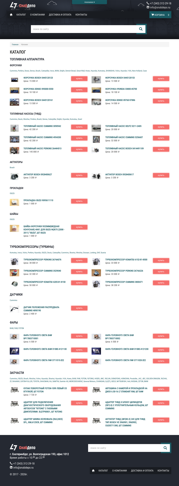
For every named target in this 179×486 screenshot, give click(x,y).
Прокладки (16, 188)
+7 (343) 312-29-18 (159, 3)
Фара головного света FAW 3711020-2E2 (125, 360)
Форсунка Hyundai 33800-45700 (121, 89)
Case (145, 71)
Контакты (81, 14)
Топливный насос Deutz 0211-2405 (123, 126)
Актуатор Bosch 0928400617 (119, 174)
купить (79, 78)
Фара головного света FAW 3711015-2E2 (43, 360)
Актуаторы (16, 162)
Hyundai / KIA (126, 71)
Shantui (72, 252)
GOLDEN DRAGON (153, 378)
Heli (128, 381)
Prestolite (133, 378)
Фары (14, 322)
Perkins (21, 71)
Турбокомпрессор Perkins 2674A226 (124, 270)
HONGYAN (125, 378)
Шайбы (14, 213)
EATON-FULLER (26, 381)
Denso (32, 71)
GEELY (113, 381)
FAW (16, 328)
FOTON (21, 328)
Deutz (27, 71)
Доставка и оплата (60, 14)
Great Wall (81, 71)
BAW (11, 328)
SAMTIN (55, 381)
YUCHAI (164, 378)
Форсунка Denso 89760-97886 (120, 100)
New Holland (137, 71)
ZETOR (140, 381)
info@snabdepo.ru (158, 7)
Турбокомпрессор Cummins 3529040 (42, 270)
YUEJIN (107, 378)
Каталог (21, 14)
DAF (98, 252)
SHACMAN (44, 381)
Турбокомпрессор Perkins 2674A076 (42, 259)
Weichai (26, 119)
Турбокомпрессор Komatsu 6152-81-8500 (126, 259)
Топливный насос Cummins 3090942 (42, 126)
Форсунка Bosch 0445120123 (38, 77)
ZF (10, 381)
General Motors (89, 381)
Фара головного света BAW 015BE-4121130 (45, 349)
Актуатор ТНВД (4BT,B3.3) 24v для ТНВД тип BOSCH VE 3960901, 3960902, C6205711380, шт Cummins (125, 422)
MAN (57, 71)
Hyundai (94, 71)
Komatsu (101, 71)
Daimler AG (64, 381)
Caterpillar (45, 71)
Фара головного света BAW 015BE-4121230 (126, 349)
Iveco (52, 71)
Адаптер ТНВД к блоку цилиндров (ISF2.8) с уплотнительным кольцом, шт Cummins (126, 405)
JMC (102, 378)
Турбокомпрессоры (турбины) (32, 247)
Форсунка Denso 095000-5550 (38, 89)
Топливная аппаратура (27, 59)
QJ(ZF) (107, 381)
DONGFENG (115, 378)
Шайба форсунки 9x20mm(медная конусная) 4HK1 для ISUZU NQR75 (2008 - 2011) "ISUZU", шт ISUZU (43, 229)
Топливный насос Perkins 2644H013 (42, 148)
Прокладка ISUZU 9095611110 (38, 200)
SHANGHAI (110, 71)
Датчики (16, 294)
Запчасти (17, 373)
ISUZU (12, 193)
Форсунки (16, 65)
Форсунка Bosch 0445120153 (120, 77)
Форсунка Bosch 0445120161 (38, 100)
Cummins (13, 71)
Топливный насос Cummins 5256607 (124, 137)
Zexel (80, 119)
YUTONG (90, 378)
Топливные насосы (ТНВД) (25, 113)
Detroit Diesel (70, 71)
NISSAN (134, 381)
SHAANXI (16, 381)
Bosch (38, 71)
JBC (143, 378)
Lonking (93, 252)
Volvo (117, 71)
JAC (139, 378)
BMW (146, 381)
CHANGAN (100, 381)
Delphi (62, 71)
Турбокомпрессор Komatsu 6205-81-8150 (44, 282)
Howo (87, 71)
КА (50, 381)
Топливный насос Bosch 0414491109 (124, 148)
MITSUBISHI (121, 381)
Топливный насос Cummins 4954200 (42, 137)
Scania (103, 252)
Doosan (86, 252)
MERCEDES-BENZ (76, 381)
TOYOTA (36, 381)
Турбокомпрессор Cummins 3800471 (124, 282)
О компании (37, 14)
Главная (15, 44)
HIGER (97, 378)
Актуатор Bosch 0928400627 (37, 174)
